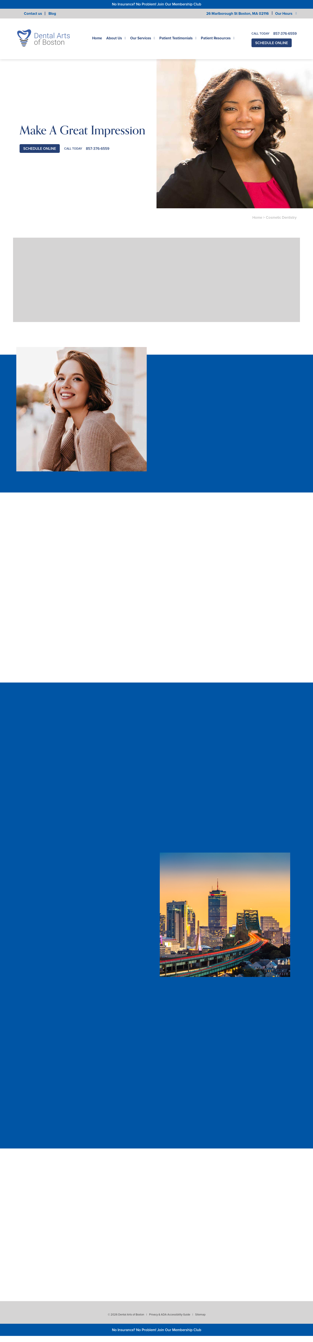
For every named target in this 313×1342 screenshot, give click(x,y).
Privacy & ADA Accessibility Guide (169, 1314)
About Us (114, 38)
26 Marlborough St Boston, (237, 13)
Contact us (33, 13)
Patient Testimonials (176, 38)
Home (97, 38)
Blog (52, 13)
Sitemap (200, 1314)
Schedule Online (271, 43)
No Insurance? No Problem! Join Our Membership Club (156, 4)
